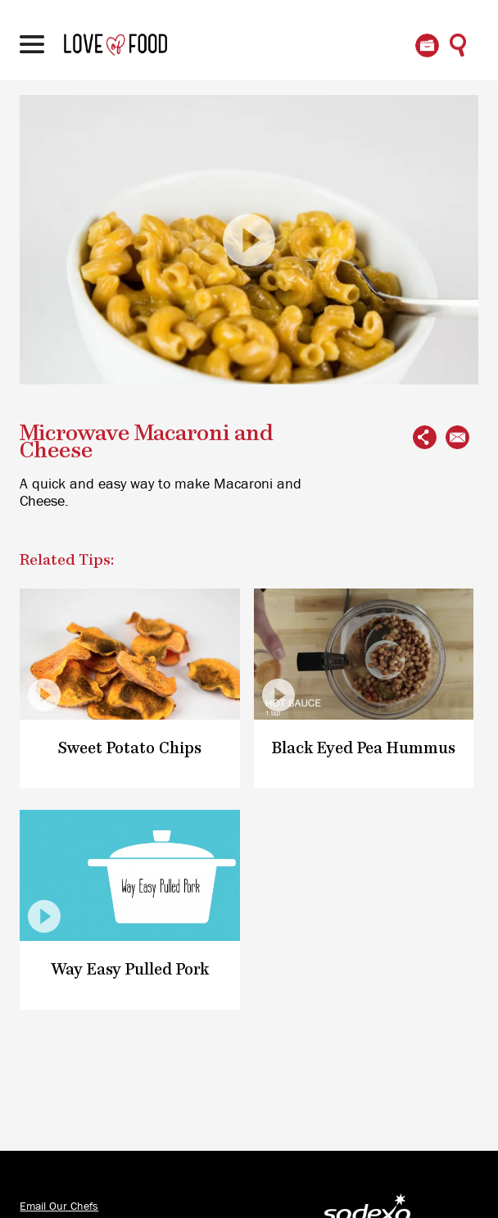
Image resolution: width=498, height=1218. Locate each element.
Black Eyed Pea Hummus (363, 749)
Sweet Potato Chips (129, 749)
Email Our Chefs (59, 1206)
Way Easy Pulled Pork (130, 970)
